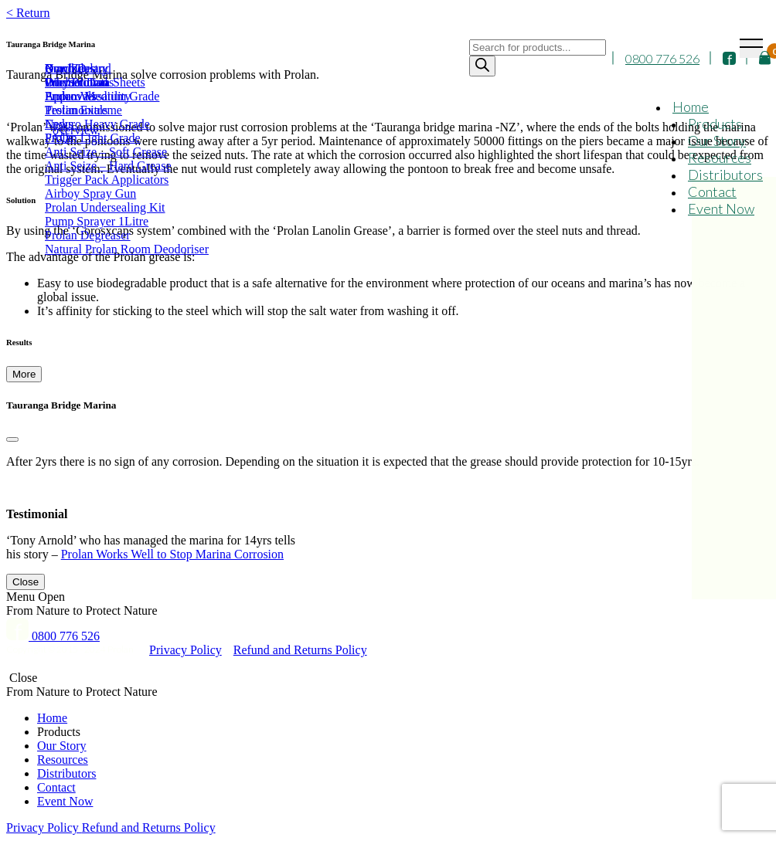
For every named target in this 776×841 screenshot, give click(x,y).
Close (25, 582)
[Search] (482, 66)
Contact (712, 191)
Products (715, 123)
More (24, 374)
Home (690, 106)
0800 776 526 (662, 58)
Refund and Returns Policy (300, 649)
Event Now (721, 208)
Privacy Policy (185, 649)
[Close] (12, 439)
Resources (719, 157)
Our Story (717, 140)
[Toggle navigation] (751, 48)
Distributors (725, 174)
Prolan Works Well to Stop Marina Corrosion (172, 554)
